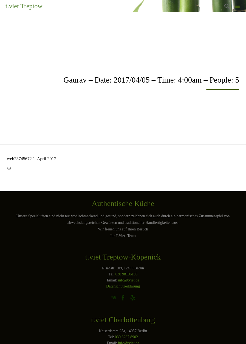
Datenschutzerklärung (123, 286)
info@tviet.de (128, 280)
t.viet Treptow (24, 6)
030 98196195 (126, 274)
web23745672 (19, 158)
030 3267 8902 (126, 337)
